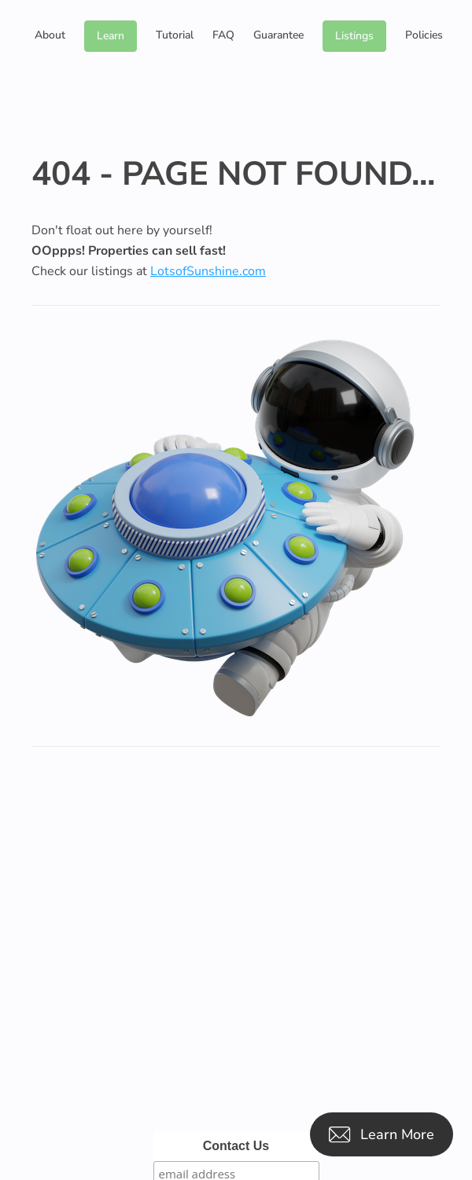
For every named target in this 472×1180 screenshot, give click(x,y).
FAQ (223, 35)
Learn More (110, 40)
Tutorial (175, 35)
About (50, 35)
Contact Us (236, 1145)
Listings (354, 35)
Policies (424, 35)
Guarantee (278, 35)
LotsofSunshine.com (208, 271)
